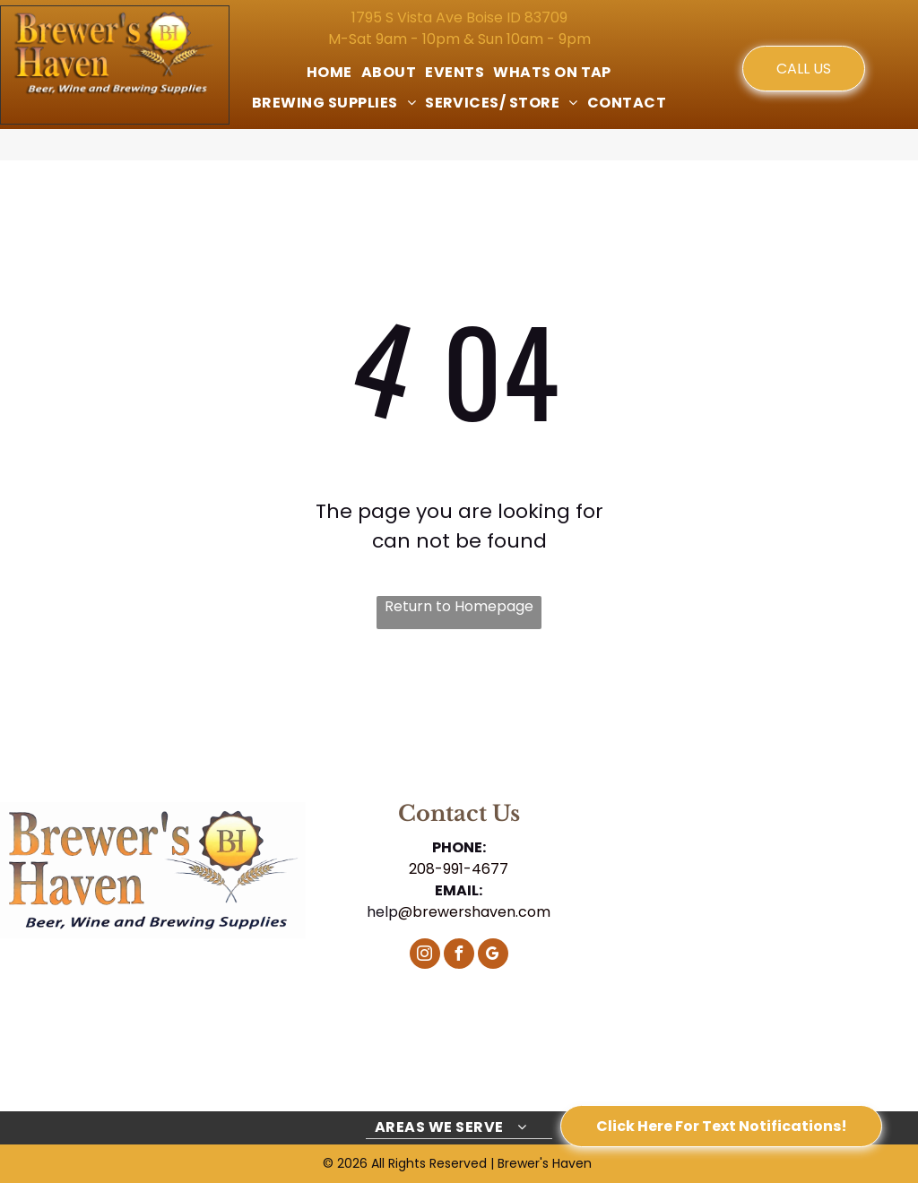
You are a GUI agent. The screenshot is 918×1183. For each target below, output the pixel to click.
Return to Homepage (459, 606)
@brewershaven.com (474, 912)
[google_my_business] (493, 955)
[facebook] (459, 955)
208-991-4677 (458, 869)
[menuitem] (329, 72)
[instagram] (425, 955)
